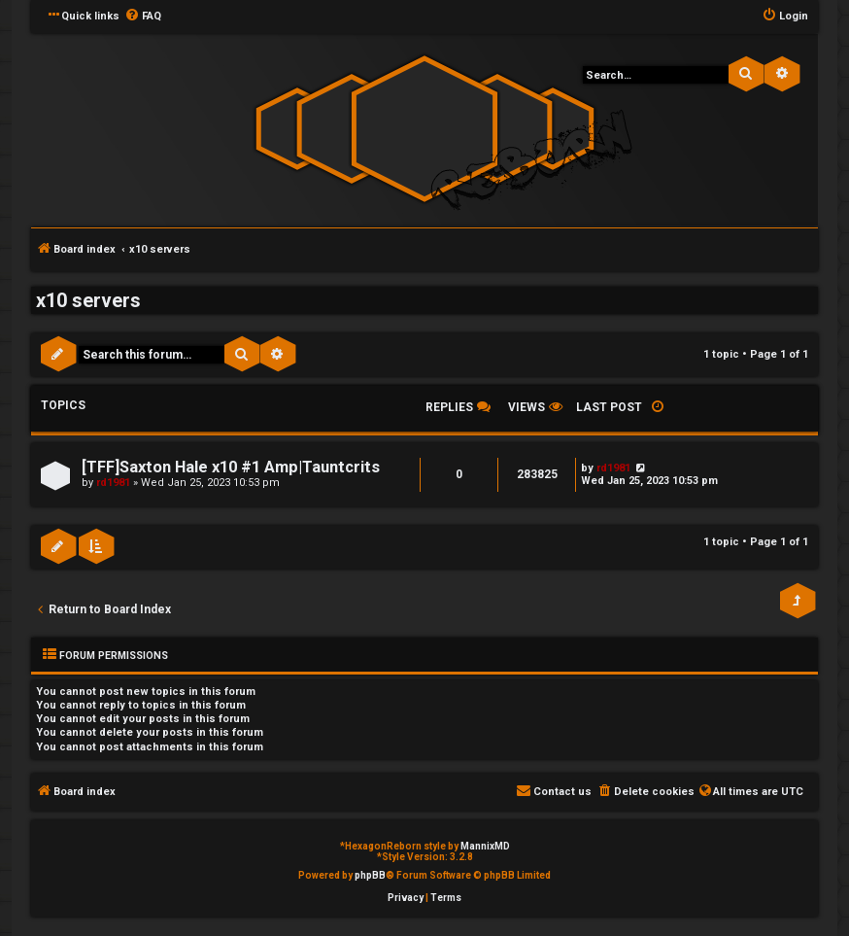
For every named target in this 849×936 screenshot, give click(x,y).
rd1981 (113, 482)
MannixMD (485, 846)
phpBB (370, 875)
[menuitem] (142, 16)
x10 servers (88, 300)
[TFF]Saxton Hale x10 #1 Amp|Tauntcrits (231, 467)
